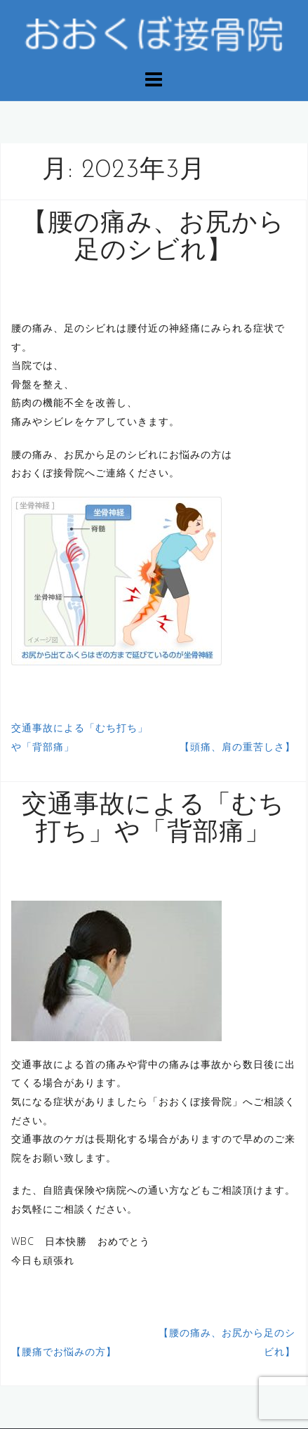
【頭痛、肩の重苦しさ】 (237, 746)
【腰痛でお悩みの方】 (63, 1351)
